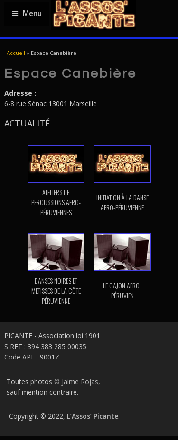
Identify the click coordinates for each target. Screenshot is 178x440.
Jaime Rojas (80, 381)
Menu (27, 13)
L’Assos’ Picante (92, 416)
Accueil (16, 52)
